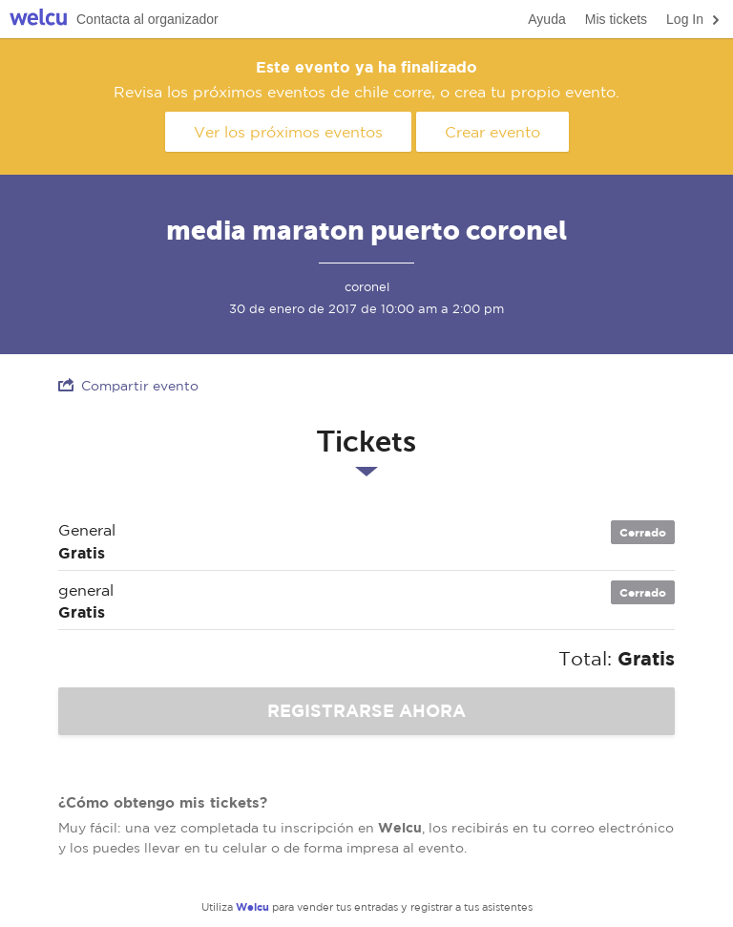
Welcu (38, 19)
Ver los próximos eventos (288, 131)
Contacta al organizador (147, 19)
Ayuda (546, 19)
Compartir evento (128, 385)
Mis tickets (616, 19)
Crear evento (492, 131)
